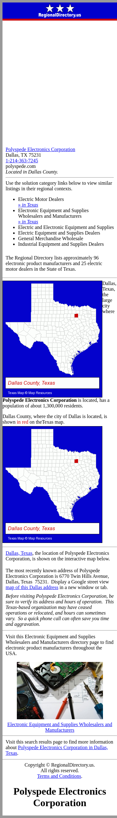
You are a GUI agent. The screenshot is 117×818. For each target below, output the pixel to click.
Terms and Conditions (59, 776)
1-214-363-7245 (22, 160)
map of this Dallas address (32, 587)
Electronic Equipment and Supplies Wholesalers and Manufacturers (59, 725)
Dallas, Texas (19, 553)
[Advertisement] (58, 82)
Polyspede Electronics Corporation (40, 149)
